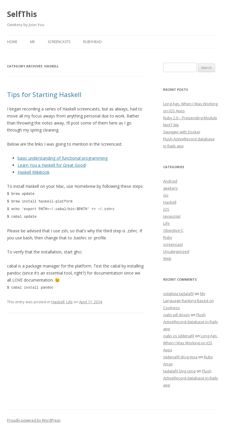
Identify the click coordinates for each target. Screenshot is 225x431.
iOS (166, 209)
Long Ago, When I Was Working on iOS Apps (190, 342)
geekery (170, 188)
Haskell (57, 300)
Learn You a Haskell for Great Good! (52, 165)
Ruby (167, 237)
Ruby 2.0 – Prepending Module (190, 117)
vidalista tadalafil (178, 293)
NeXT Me (171, 124)
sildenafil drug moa (180, 357)
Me (32, 41)
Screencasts (59, 41)
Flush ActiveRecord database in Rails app (190, 321)
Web (167, 258)
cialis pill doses (176, 314)
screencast (173, 244)
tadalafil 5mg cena (179, 371)
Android (170, 181)
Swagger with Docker (181, 131)
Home (12, 41)
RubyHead (92, 41)
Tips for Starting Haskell (44, 94)
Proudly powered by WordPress (33, 420)
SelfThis (22, 14)
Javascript (171, 216)
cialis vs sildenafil (178, 335)
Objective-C (173, 230)
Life (69, 300)
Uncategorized (176, 251)
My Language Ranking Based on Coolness (188, 300)
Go (165, 195)
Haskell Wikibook (34, 172)
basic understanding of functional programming (63, 158)
